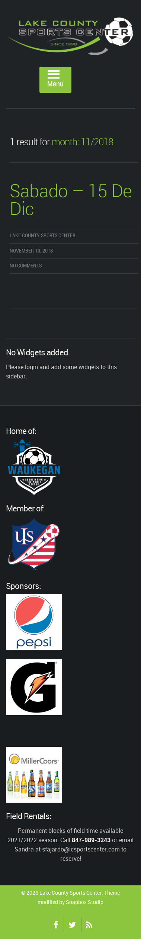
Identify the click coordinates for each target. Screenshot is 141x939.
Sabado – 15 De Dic (71, 201)
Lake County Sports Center (43, 235)
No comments (26, 266)
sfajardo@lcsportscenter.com (81, 849)
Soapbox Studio (84, 901)
